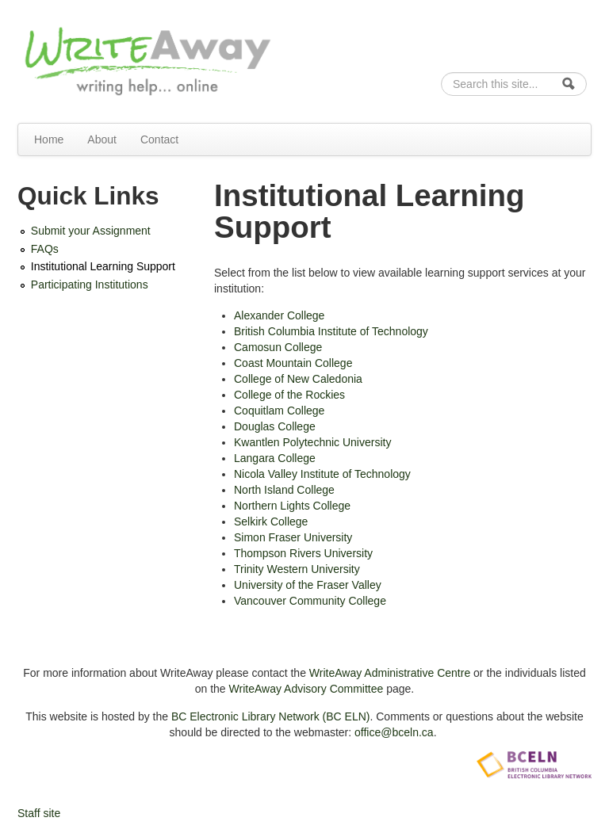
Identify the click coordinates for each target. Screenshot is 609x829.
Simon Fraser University (293, 537)
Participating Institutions (89, 284)
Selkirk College (271, 521)
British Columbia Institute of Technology (331, 331)
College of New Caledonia (298, 378)
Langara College (275, 458)
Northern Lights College (292, 505)
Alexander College (279, 315)
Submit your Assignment (91, 230)
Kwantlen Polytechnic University (312, 442)
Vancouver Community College (310, 600)
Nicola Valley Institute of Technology (322, 474)
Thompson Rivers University (303, 553)
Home (48, 139)
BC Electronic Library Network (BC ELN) (270, 716)
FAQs (45, 249)
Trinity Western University (297, 569)
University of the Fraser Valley (307, 585)
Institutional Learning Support (103, 266)
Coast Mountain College (293, 363)
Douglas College (275, 426)
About (102, 139)
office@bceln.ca (394, 732)
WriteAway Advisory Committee (306, 688)
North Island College (284, 489)
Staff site (38, 813)
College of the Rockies (289, 394)
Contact (159, 139)
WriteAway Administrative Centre (389, 673)
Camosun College (278, 347)
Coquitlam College (279, 410)
